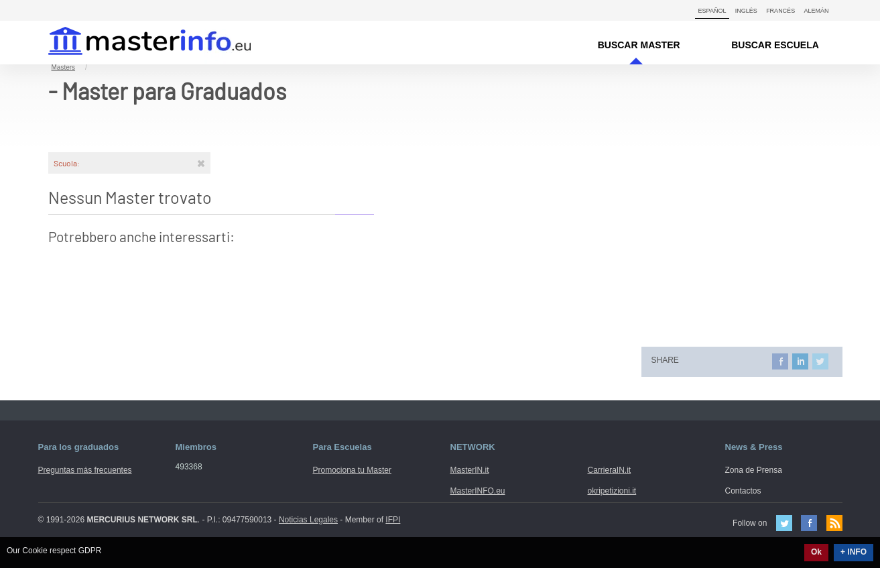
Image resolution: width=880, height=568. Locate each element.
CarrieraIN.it (609, 470)
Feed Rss (834, 523)
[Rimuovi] (201, 163)
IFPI (392, 519)
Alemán (816, 10)
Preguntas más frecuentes (85, 470)
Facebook (809, 523)
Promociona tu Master (352, 470)
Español (712, 10)
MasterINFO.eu (477, 491)
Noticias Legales (308, 519)
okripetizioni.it (612, 491)
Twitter (784, 523)
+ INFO (853, 552)
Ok (816, 552)
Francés (780, 10)
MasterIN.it (133, 42)
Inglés (746, 10)
